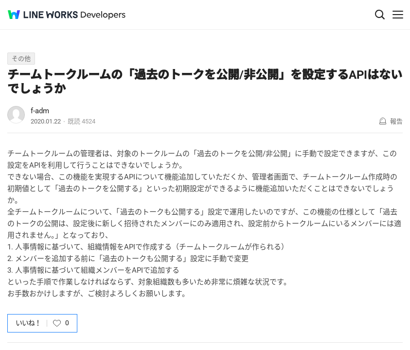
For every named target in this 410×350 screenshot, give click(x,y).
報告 (396, 121)
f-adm (40, 110)
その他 (21, 58)
